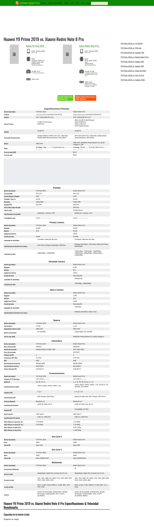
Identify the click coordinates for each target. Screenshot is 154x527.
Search (88, 3)
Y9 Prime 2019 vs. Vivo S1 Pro (132, 75)
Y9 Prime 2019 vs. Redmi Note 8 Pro (135, 57)
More (82, 3)
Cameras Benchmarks (55, 3)
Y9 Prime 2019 (38, 45)
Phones (66, 3)
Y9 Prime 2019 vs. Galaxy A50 (132, 66)
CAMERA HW (89, 74)
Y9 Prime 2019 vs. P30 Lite (131, 48)
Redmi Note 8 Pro (92, 45)
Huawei (29, 45)
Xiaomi (82, 45)
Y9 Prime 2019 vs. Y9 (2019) (131, 43)
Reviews (43, 3)
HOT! (77, 3)
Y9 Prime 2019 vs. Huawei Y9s (132, 53)
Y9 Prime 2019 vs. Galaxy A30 (132, 62)
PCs (72, 3)
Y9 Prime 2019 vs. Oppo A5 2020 (133, 71)
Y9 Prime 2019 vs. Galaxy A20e (133, 80)
